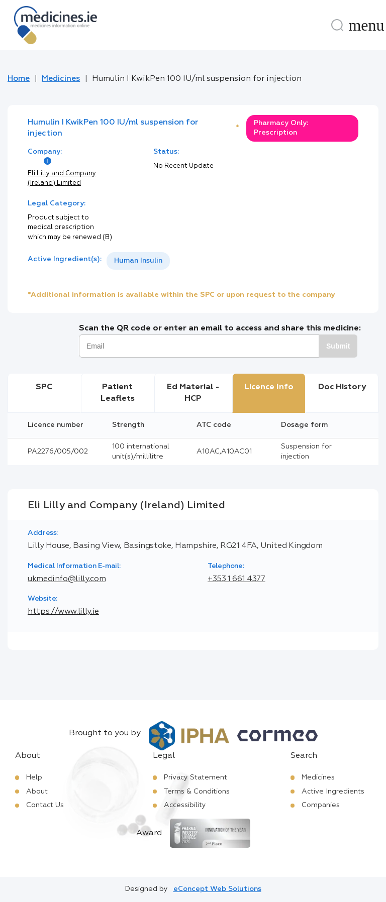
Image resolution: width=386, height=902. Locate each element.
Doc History (342, 387)
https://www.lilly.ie (63, 612)
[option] (138, 261)
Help (34, 777)
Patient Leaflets (118, 392)
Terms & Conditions (197, 791)
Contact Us (45, 805)
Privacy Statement (195, 777)
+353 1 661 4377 (236, 579)
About (37, 791)
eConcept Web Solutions (217, 888)
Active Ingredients (333, 791)
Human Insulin (138, 260)
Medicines (61, 79)
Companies (321, 805)
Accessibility (185, 805)
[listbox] (138, 261)
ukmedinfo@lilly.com (67, 579)
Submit (338, 346)
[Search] (337, 25)
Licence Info (269, 387)
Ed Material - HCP (193, 392)
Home (19, 79)
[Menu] (366, 25)
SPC (44, 387)
